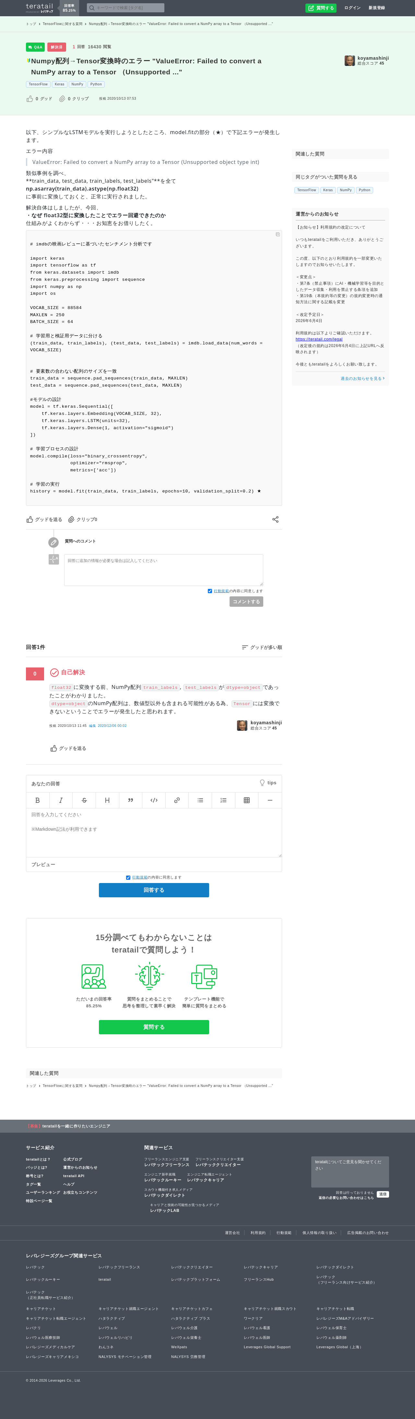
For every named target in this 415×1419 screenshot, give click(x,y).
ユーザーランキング (43, 1192)
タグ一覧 (33, 1184)
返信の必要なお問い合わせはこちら (346, 1198)
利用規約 (258, 1233)
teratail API (73, 1176)
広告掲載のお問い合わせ (368, 1233)
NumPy (77, 84)
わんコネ (106, 1347)
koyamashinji (373, 58)
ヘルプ (69, 1184)
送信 (382, 1194)
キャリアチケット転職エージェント (56, 1318)
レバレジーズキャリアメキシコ (52, 1357)
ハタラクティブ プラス (190, 1318)
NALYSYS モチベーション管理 (125, 1357)
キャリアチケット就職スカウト (270, 1309)
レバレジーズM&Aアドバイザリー (345, 1318)
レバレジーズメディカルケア (50, 1347)
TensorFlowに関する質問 (62, 24)
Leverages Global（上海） (339, 1347)
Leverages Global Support (267, 1347)
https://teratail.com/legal (319, 339)
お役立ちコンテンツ (80, 1192)
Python (96, 84)
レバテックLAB (184, 1207)
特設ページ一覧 (39, 1201)
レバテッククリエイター (220, 1162)
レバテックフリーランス (167, 1162)
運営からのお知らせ (80, 1167)
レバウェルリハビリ (116, 1337)
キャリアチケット (41, 1309)
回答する (154, 890)
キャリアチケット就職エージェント (129, 1309)
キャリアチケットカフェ (192, 1309)
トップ (31, 24)
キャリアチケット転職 (335, 1309)
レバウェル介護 (184, 1328)
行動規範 (221, 591)
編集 (107, 726)
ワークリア (253, 1318)
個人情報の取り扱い (319, 1233)
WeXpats (179, 1347)
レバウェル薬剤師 (331, 1337)
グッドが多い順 (266, 647)
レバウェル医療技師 (43, 1337)
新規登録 (377, 8)
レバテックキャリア (209, 1177)
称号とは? (34, 1176)
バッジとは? (36, 1167)
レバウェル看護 (257, 1328)
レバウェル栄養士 (186, 1337)
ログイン (352, 8)
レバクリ (33, 1328)
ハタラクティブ (112, 1318)
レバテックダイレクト (168, 1192)
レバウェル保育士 (331, 1328)
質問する (154, 1027)
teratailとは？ (38, 1159)
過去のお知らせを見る (363, 378)
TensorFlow (38, 84)
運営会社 (232, 1233)
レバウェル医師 (257, 1337)
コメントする (246, 601)
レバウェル (108, 1328)
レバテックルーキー (162, 1177)
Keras (60, 84)
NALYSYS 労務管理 (188, 1357)
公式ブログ (72, 1159)
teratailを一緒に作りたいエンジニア (76, 1126)
